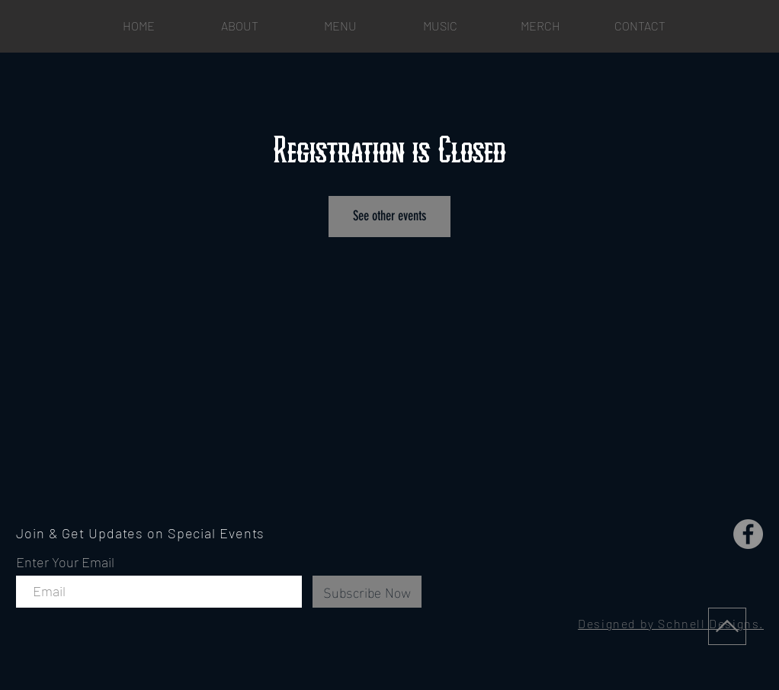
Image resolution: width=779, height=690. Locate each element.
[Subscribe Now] (367, 592)
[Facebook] (748, 534)
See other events (389, 215)
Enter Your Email (65, 562)
